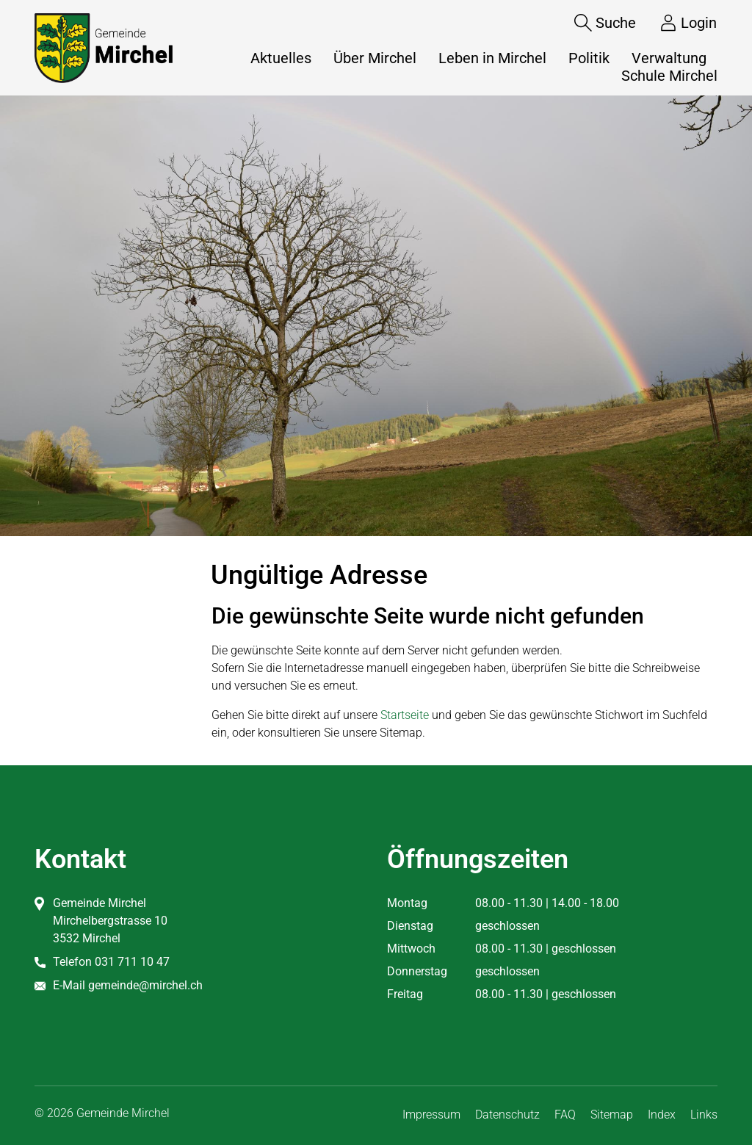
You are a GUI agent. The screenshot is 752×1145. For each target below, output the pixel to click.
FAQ (565, 1114)
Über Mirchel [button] (374, 58)
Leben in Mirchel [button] (492, 58)
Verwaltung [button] (669, 58)
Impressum (431, 1114)
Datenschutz (507, 1114)
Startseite (404, 715)
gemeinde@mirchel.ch (145, 985)
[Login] (677, 23)
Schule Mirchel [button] (669, 75)
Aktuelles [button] (280, 58)
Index (662, 1114)
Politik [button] (589, 58)
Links (703, 1114)
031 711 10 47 (132, 962)
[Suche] (594, 23)
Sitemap (611, 1114)
